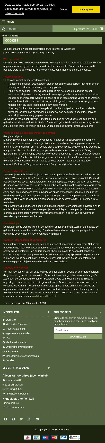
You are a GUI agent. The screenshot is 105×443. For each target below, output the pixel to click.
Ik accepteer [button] (86, 9)
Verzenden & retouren (16, 324)
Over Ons (9, 320)
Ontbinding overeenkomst (18, 346)
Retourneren (11, 351)
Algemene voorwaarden (16, 333)
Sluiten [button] (64, 9)
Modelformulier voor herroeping (21, 356)
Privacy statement (14, 329)
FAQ (6, 337)
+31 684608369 (12, 389)
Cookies (8, 360)
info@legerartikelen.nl (16, 393)
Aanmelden (78, 336)
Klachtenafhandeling (15, 342)
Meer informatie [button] (14, 13)
